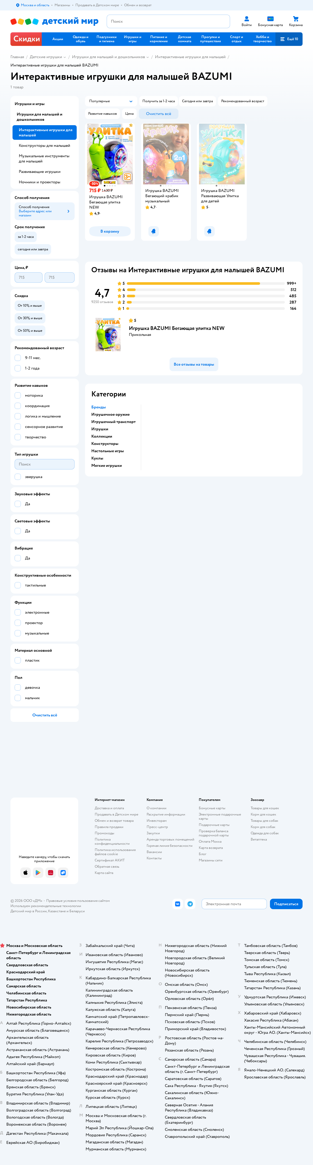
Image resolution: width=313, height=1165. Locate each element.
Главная (17, 56)
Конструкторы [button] (104, 443)
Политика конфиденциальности (112, 841)
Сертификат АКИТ (110, 860)
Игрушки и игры (30, 103)
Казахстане (57, 911)
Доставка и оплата (109, 808)
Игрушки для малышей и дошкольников (108, 56)
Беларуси (77, 911)
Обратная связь (107, 866)
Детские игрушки (46, 56)
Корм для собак (263, 827)
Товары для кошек (265, 808)
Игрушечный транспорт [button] (113, 421)
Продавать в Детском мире (116, 814)
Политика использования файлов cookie (115, 852)
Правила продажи (109, 827)
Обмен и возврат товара (114, 820)
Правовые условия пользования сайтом (78, 900)
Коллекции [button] (101, 436)
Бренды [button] (98, 407)
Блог (202, 854)
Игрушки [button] (99, 429)
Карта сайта (104, 873)
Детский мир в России (28, 911)
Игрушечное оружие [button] (110, 414)
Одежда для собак (265, 833)
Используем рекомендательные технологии (45, 906)
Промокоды (104, 833)
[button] (289, 39)
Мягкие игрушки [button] (106, 465)
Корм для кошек (263, 814)
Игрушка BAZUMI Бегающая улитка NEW (177, 328)
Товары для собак (264, 820)
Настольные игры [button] (107, 451)
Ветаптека (259, 839)
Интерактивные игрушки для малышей (190, 56)
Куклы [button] (97, 458)
